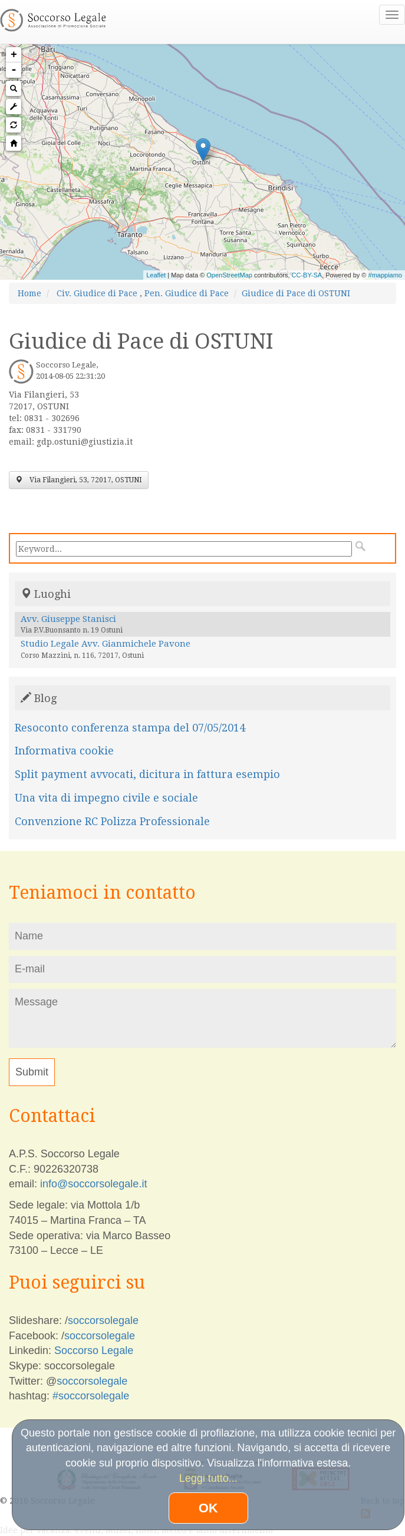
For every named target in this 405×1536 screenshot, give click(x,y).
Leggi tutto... (208, 1478)
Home (29, 293)
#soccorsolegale (90, 1396)
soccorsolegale (103, 1320)
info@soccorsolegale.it (93, 1184)
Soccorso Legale (93, 1350)
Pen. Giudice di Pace (186, 293)
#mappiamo (385, 275)
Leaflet (156, 275)
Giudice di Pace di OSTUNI (296, 293)
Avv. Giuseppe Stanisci (68, 619)
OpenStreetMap (229, 275)
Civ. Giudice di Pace (97, 293)
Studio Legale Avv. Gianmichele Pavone (105, 643)
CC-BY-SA (307, 275)
